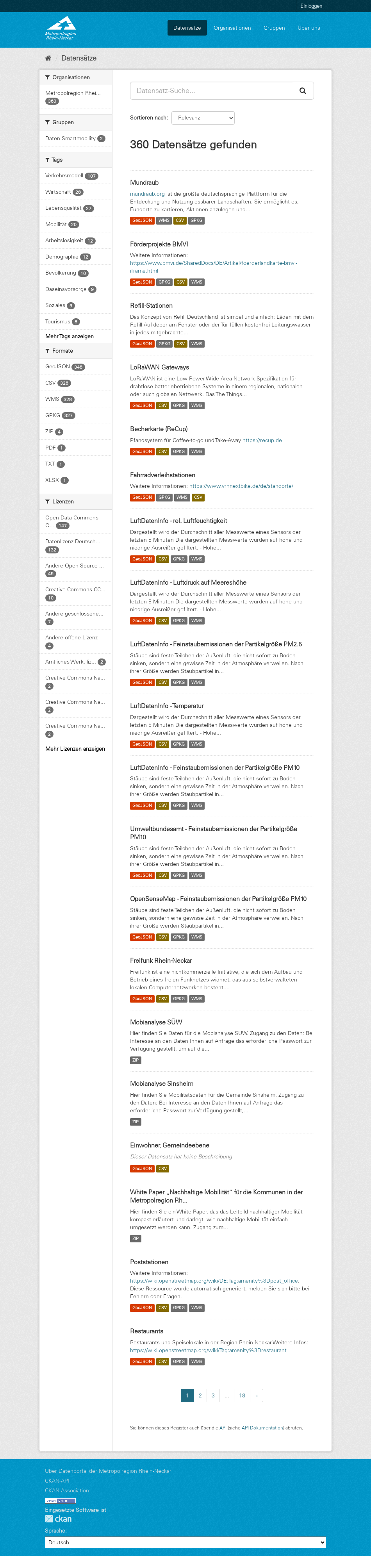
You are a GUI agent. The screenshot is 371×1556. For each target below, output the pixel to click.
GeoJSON (142, 220)
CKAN (58, 1519)
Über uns (309, 27)
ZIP (135, 1060)
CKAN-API (57, 1480)
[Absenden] (303, 91)
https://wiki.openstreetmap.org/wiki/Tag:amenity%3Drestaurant (208, 1350)
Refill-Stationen (151, 305)
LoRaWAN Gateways (159, 367)
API (223, 1428)
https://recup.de (262, 440)
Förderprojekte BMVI (159, 244)
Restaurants (146, 1331)
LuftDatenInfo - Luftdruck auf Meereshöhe (188, 582)
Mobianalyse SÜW (156, 1022)
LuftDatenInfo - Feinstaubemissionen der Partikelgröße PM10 (215, 767)
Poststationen (149, 1262)
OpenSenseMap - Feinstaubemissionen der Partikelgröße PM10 (218, 899)
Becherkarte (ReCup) (158, 429)
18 (242, 1395)
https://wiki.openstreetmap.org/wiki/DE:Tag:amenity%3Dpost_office (214, 1280)
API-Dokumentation (262, 1428)
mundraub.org (147, 193)
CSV (180, 220)
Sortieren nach (148, 117)
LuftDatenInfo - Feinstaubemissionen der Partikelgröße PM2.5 (216, 644)
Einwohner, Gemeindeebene (169, 1145)
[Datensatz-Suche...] (211, 91)
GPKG (196, 220)
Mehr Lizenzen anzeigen (75, 748)
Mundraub (144, 182)
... (227, 1395)
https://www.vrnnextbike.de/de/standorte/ (241, 485)
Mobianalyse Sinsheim (161, 1083)
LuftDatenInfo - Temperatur (166, 706)
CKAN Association (67, 1490)
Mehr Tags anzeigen (69, 336)
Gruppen (274, 27)
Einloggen (311, 6)
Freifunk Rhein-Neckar (161, 960)
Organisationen (232, 27)
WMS (164, 220)
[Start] (48, 58)
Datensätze (187, 27)
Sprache (55, 1530)
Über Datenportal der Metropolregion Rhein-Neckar (108, 1470)
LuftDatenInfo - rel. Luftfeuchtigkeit (178, 521)
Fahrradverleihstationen (162, 475)
